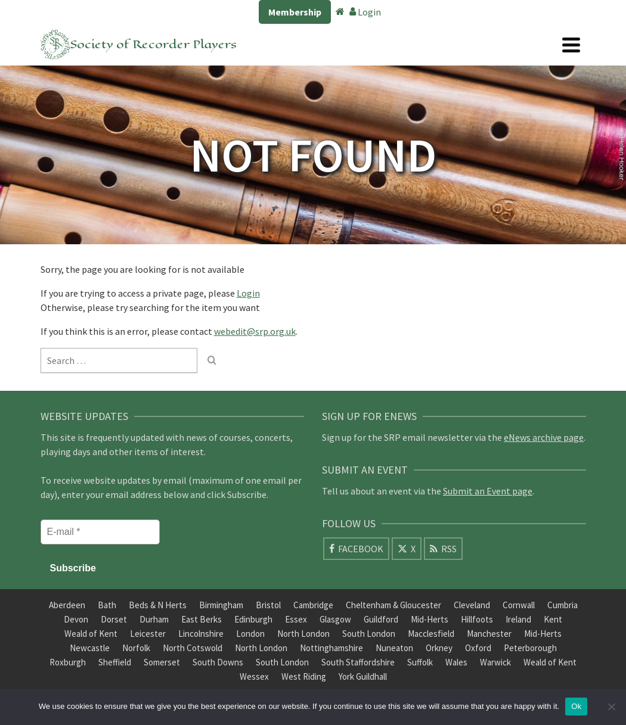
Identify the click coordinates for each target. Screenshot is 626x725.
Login (365, 12)
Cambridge (313, 605)
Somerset (162, 662)
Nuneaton (394, 648)
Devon (76, 619)
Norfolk (136, 648)
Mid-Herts (429, 619)
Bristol (268, 605)
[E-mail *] (100, 531)
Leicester (148, 633)
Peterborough (530, 648)
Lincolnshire (201, 633)
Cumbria (562, 605)
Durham (154, 619)
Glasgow (335, 619)
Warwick (495, 662)
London (250, 633)
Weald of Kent (90, 633)
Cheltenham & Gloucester (393, 605)
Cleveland (472, 605)
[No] (611, 706)
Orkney (439, 648)
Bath (107, 605)
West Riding (303, 676)
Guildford (381, 619)
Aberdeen (67, 605)
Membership (294, 12)
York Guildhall (363, 676)
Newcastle (90, 648)
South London (368, 633)
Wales (456, 662)
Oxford (478, 648)
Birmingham (221, 605)
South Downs (218, 662)
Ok (576, 706)
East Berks (201, 619)
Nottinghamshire (331, 648)
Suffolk (420, 662)
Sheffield (114, 662)
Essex (296, 619)
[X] (407, 548)
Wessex (254, 676)
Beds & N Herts (158, 605)
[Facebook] (356, 548)
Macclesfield (431, 633)
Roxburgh (67, 662)
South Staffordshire (358, 662)
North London (303, 633)
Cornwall (519, 605)
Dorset (114, 619)
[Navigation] (571, 45)
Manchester (489, 633)
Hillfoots (477, 619)
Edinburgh (253, 619)
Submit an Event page (487, 491)
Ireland (518, 619)
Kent (553, 619)
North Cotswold (192, 648)
